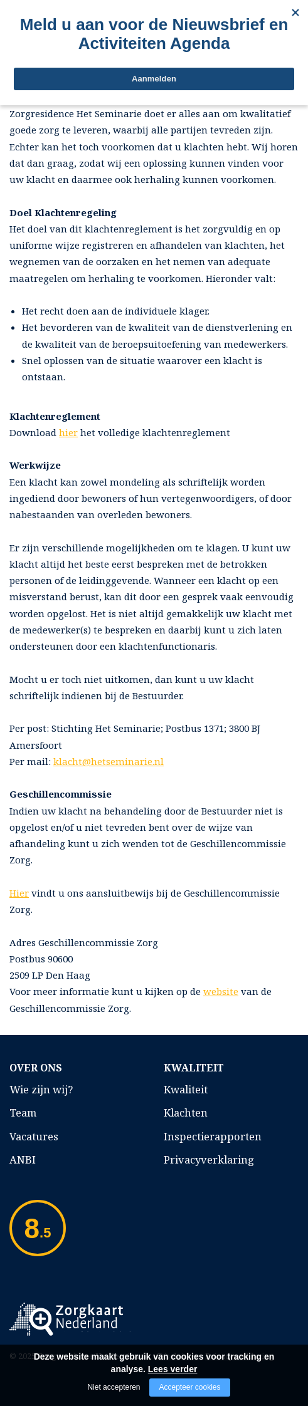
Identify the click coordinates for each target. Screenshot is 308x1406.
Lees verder (173, 1369)
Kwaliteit (186, 1089)
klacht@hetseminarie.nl (108, 761)
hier (68, 432)
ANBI (22, 1159)
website (220, 991)
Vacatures (33, 1136)
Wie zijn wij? (41, 1089)
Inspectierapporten (213, 1136)
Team (22, 1112)
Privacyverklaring (209, 1159)
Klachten (186, 1112)
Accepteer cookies (189, 1387)
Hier (19, 893)
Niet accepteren (113, 1387)
